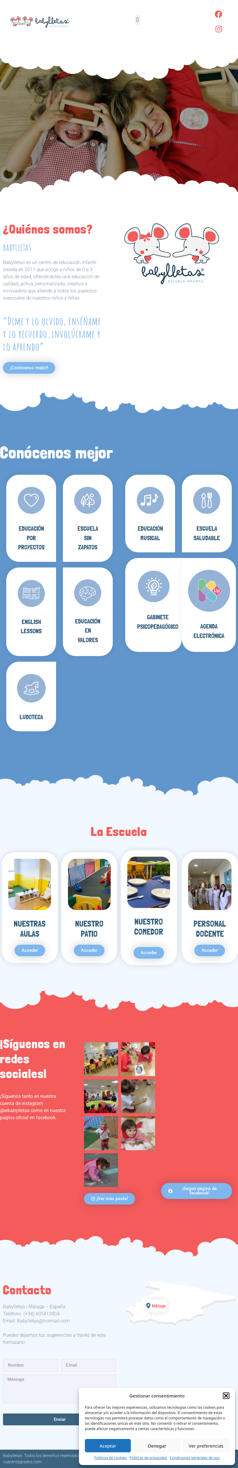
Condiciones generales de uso (195, 1457)
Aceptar (108, 1446)
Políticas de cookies (110, 1457)
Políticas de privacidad (148, 1457)
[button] (226, 1396)
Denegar (157, 1446)
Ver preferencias (206, 1446)
